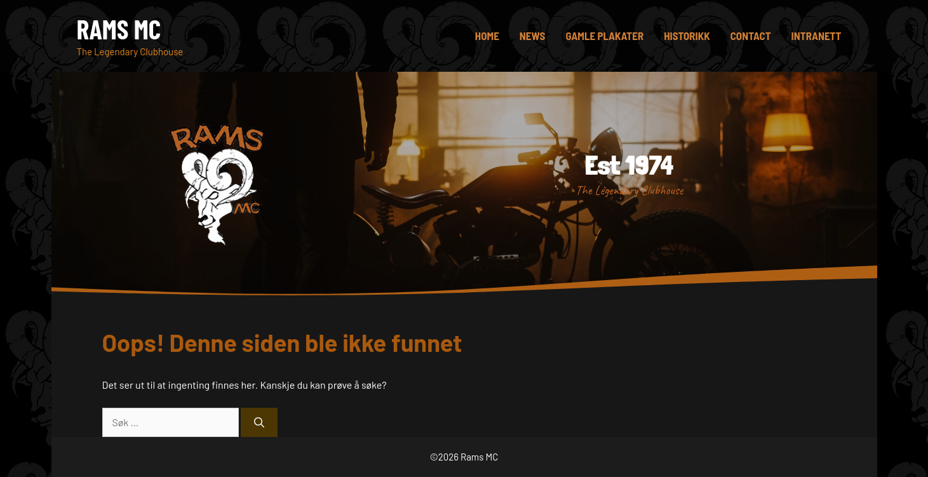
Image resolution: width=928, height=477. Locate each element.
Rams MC (119, 28)
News (533, 35)
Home (487, 35)
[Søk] (259, 422)
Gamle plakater (604, 35)
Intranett (816, 35)
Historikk (687, 35)
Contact (750, 35)
